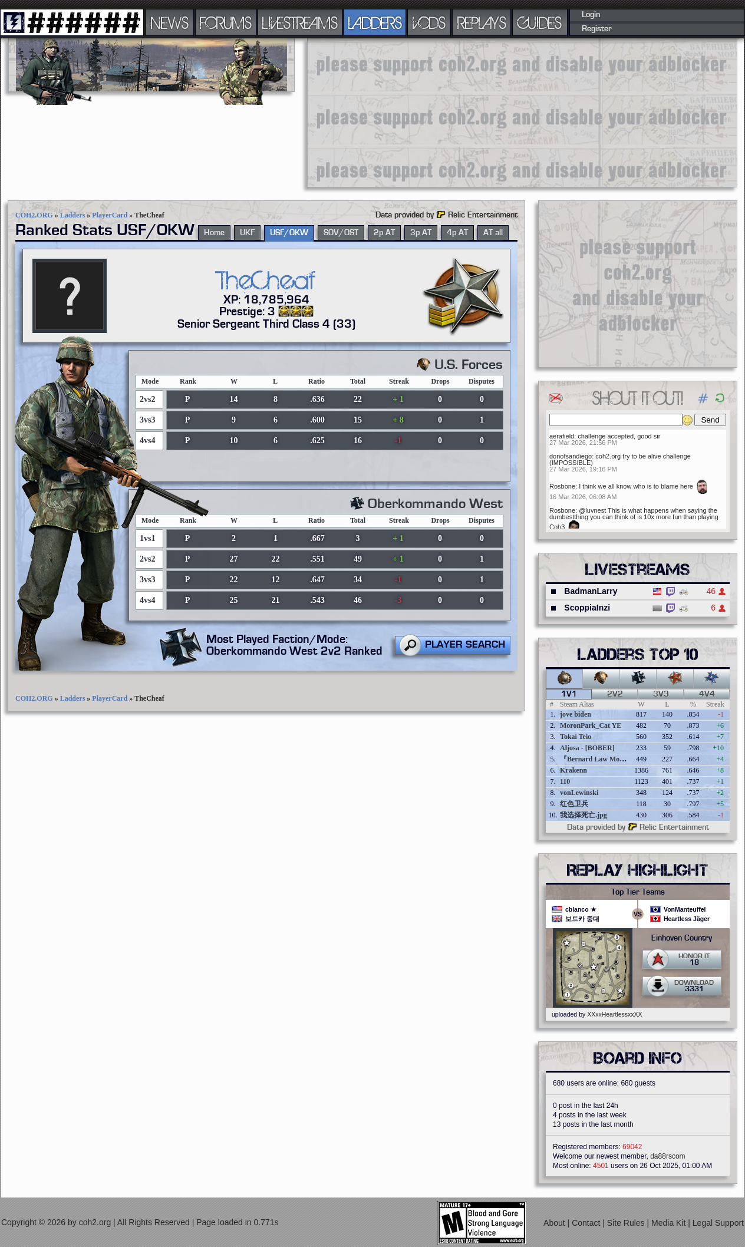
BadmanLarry (590, 591)
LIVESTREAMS (300, 22)
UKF (247, 233)
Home (214, 233)
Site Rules (627, 1223)
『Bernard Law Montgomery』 (608, 759)
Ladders (72, 215)
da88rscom (667, 1156)
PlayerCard (109, 215)
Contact (587, 1223)
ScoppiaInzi (587, 607)
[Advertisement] (392, 112)
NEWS (170, 22)
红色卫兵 (574, 804)
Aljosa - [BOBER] (587, 748)
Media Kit (669, 1223)
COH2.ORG (34, 215)
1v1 (569, 694)
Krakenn (573, 770)
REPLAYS (481, 22)
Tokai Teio (575, 737)
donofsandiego (570, 456)
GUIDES (540, 22)
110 (565, 781)
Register (597, 29)
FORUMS (226, 22)
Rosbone (562, 486)
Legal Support (718, 1223)
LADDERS (375, 22)
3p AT (420, 233)
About (555, 1223)
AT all (493, 233)
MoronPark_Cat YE (590, 725)
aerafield (561, 436)
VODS (429, 22)
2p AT (384, 233)
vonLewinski (579, 793)
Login (591, 15)
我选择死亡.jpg (583, 815)
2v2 (615, 694)
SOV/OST (341, 233)
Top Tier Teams (638, 892)
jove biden (575, 714)
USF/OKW (289, 233)
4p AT (457, 233)
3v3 (661, 694)
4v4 (707, 694)
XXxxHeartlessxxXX (614, 1014)
